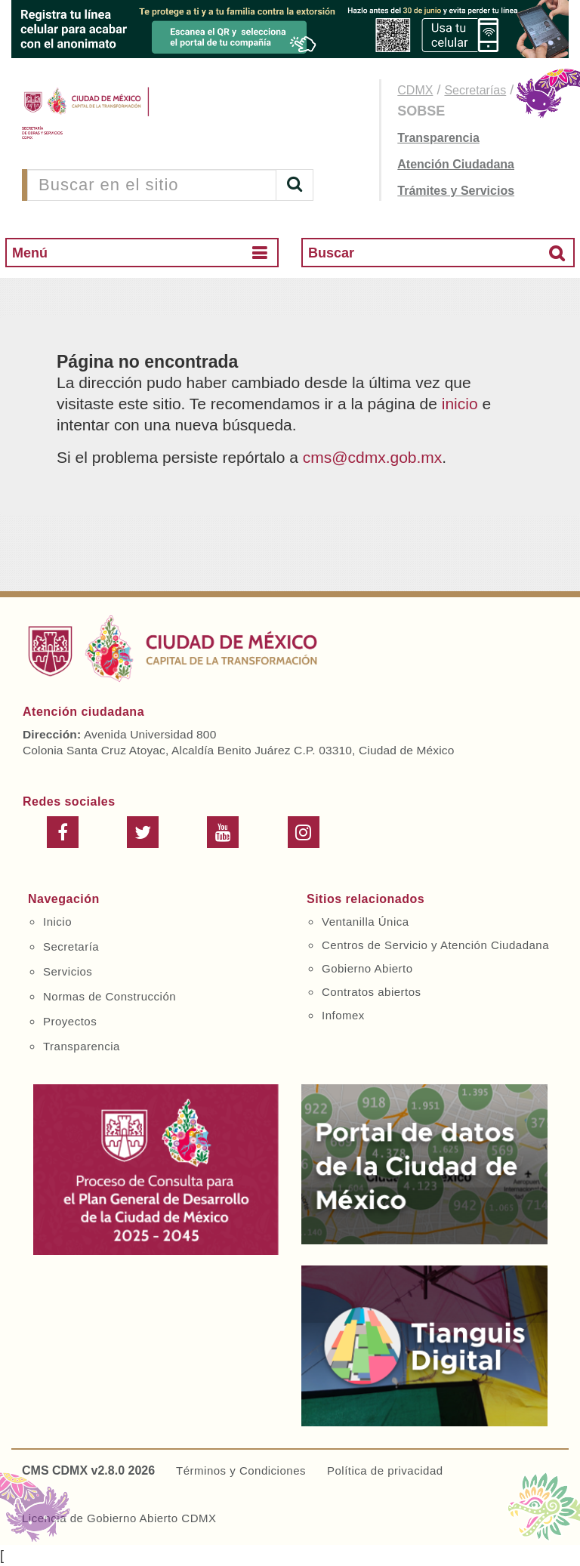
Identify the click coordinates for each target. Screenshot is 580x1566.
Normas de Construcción (109, 996)
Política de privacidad (385, 1470)
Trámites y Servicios (455, 190)
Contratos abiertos (371, 991)
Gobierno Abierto (367, 968)
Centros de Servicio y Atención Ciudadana (435, 945)
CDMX (415, 90)
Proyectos (70, 1021)
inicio (460, 403)
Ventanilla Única (365, 921)
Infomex (343, 1015)
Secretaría (71, 946)
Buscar (331, 252)
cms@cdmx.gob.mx (373, 457)
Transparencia (438, 137)
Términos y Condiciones (241, 1470)
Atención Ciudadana (455, 164)
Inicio (57, 921)
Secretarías (475, 90)
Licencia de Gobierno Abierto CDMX (119, 1518)
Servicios (67, 971)
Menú (30, 252)
